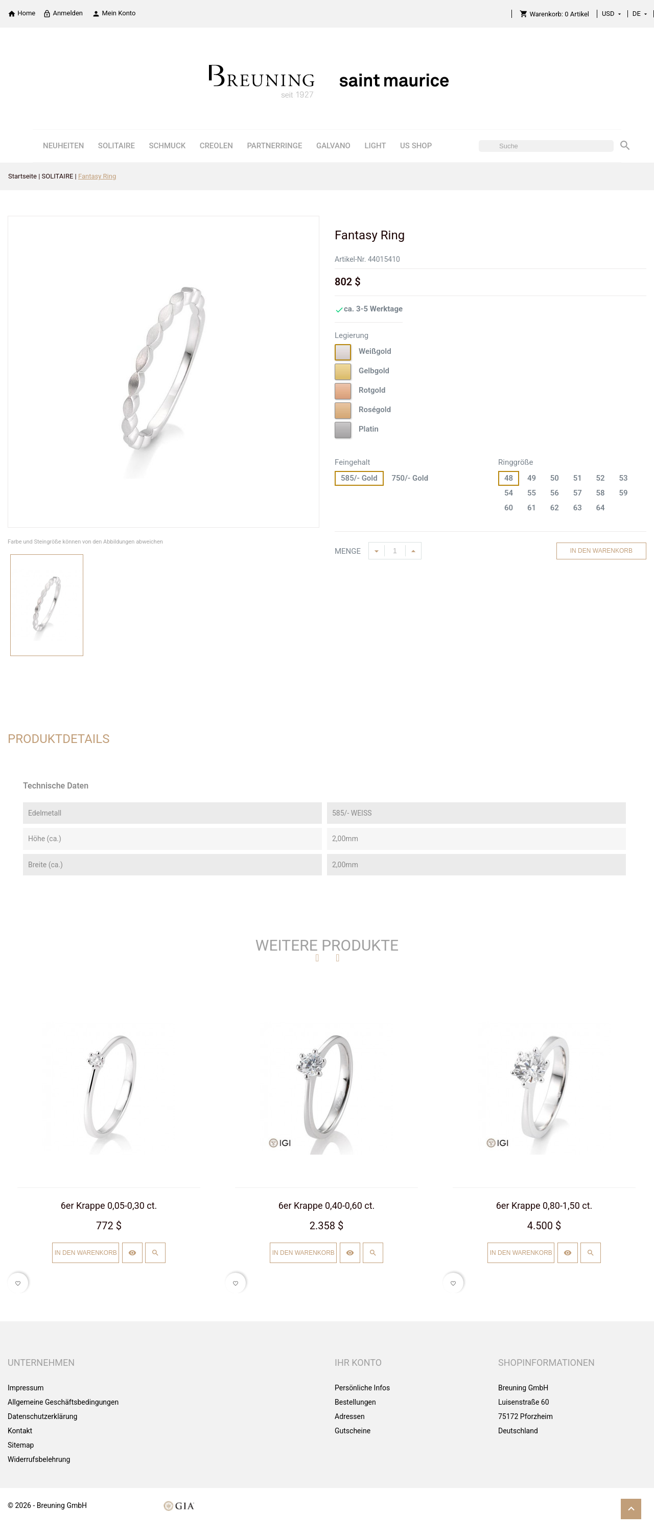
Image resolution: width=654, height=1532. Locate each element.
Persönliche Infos (362, 1388)
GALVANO (333, 145)
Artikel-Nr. (350, 259)
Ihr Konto (358, 1362)
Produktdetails (59, 739)
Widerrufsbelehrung (39, 1459)
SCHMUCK (167, 145)
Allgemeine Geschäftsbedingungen (63, 1402)
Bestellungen (355, 1402)
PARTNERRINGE (274, 145)
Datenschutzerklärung (42, 1416)
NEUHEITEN (63, 145)
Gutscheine (352, 1431)
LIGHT (375, 145)
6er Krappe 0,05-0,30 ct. (109, 1205)
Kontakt (20, 1431)
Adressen (350, 1416)
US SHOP (416, 145)
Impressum (25, 1388)
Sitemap (21, 1445)
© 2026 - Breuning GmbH (47, 1505)
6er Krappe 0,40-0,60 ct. (326, 1205)
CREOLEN (216, 145)
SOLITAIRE (116, 145)
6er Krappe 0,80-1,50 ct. (544, 1205)
